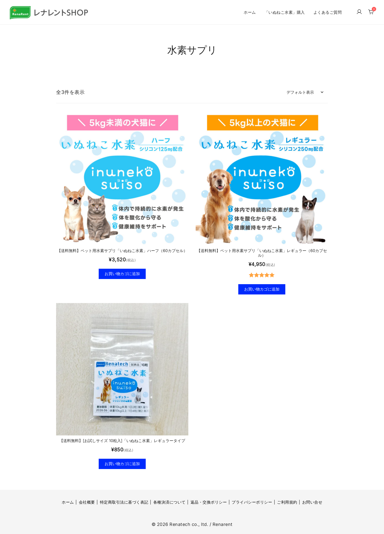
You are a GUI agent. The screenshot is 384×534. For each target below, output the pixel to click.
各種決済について (169, 502)
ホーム (250, 12)
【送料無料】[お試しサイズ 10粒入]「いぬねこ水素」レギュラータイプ (122, 440)
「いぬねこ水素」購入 (284, 12)
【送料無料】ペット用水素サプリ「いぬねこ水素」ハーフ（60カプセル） (122, 249)
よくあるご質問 (327, 12)
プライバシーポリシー (252, 502)
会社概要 (87, 502)
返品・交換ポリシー (209, 502)
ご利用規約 (287, 502)
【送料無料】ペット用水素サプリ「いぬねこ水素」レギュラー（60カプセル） (262, 251)
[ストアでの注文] (305, 91)
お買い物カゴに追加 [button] (122, 272)
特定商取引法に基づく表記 (124, 502)
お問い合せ (312, 502)
